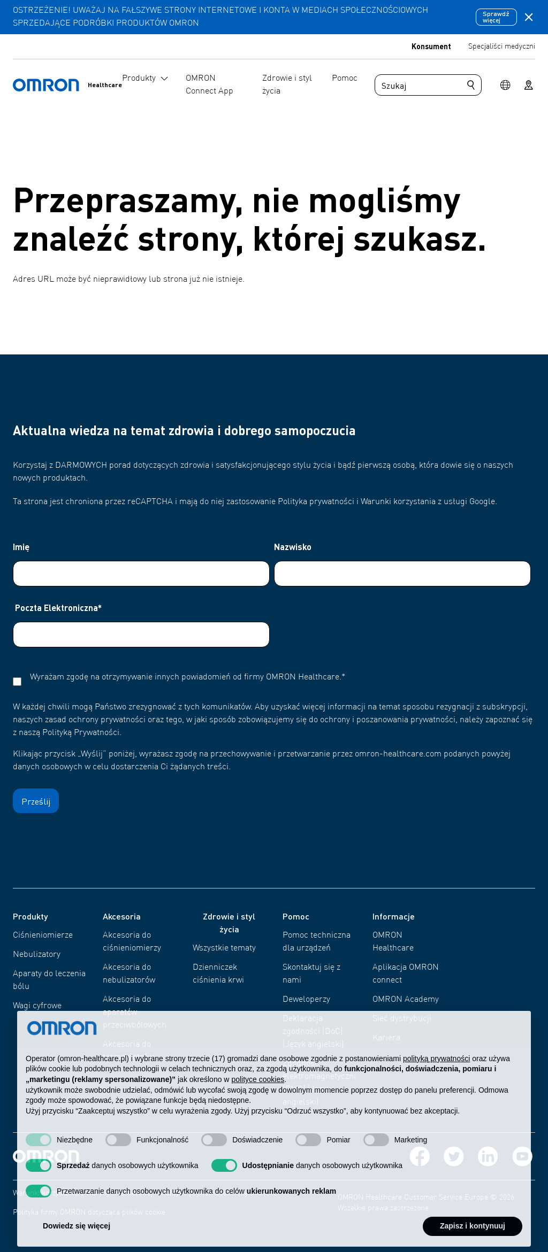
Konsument (431, 46)
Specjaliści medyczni (501, 46)
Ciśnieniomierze (43, 935)
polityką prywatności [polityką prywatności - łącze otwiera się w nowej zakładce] (436, 1080)
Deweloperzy (306, 999)
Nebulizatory (36, 954)
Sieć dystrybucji (401, 1019)
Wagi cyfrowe (37, 1006)
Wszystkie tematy (224, 948)
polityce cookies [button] (257, 1101)
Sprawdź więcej (496, 17)
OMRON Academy (405, 999)
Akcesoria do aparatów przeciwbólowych (134, 1012)
